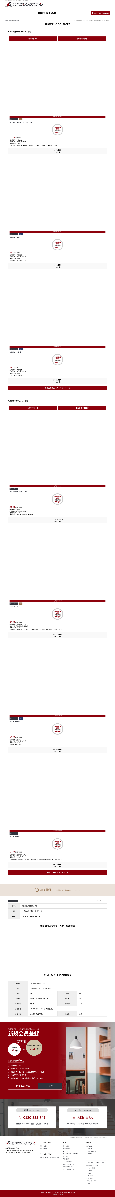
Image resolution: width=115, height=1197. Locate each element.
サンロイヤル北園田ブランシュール (21, 122)
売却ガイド (89, 1146)
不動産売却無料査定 (91, 1151)
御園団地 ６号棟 (15, 352)
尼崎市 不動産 (8, 20)
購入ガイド (66, 1156)
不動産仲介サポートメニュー (94, 1165)
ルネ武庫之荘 (14, 606)
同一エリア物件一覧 (68, 1169)
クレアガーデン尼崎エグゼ (18, 492)
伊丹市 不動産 (43, 1148)
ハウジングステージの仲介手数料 (95, 1163)
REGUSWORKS (60, 1194)
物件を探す (66, 1146)
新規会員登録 (66, 1148)
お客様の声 (89, 1170)
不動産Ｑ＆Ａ (66, 1159)
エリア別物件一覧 (68, 1161)
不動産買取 (89, 1154)
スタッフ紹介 (89, 1176)
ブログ (88, 1183)
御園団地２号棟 (16, 20)
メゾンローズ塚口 (15, 721)
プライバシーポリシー (92, 1181)
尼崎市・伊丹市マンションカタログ (49, 1157)
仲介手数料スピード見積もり (70, 1154)
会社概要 (88, 1173)
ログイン (65, 1151)
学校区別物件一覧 (68, 1167)
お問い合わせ (89, 1178)
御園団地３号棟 (15, 237)
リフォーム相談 (90, 1168)
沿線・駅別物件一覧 (68, 1164)
